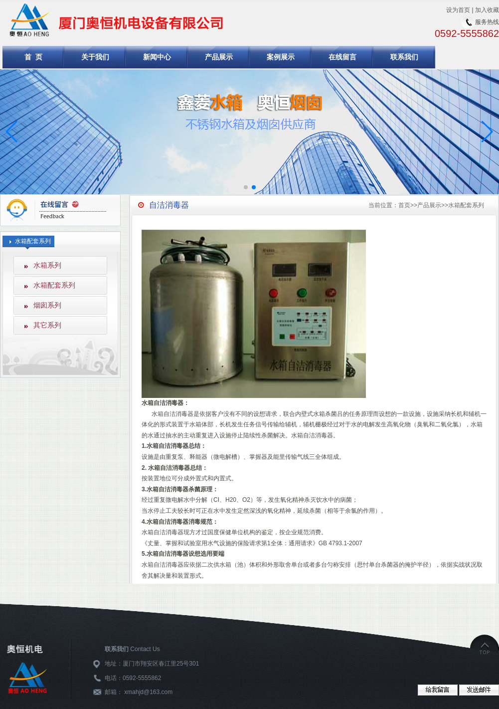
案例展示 (281, 57)
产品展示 (219, 57)
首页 (404, 205)
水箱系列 (47, 265)
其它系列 (47, 325)
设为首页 (458, 9)
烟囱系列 (47, 305)
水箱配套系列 (54, 285)
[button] (487, 132)
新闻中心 (157, 57)
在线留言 (342, 57)
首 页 (33, 57)
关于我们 (95, 57)
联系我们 (404, 57)
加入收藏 (487, 9)
